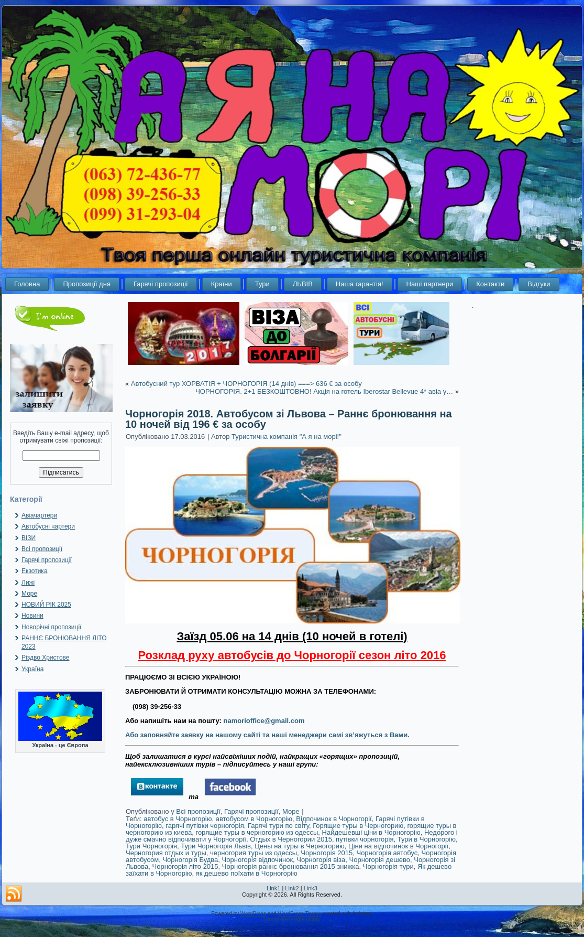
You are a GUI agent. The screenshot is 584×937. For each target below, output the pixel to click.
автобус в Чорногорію (178, 819)
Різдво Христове (45, 657)
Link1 (273, 888)
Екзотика (34, 571)
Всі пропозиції (41, 549)
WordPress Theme (299, 914)
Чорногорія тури (388, 866)
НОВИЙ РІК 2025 (46, 604)
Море (29, 593)
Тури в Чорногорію (427, 839)
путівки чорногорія (364, 839)
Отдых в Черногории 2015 (291, 839)
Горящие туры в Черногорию (358, 826)
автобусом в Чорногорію (254, 819)
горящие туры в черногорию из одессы (256, 832)
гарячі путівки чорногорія (205, 826)
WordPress (253, 914)
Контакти (490, 284)
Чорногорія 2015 (326, 853)
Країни (221, 284)
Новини (32, 615)
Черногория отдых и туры (166, 853)
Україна (32, 669)
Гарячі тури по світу (278, 826)
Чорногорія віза (320, 860)
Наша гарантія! (359, 284)
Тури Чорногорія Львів (216, 846)
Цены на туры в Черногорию (300, 846)
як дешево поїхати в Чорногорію (246, 873)
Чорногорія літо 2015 (185, 866)
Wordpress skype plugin (292, 919)
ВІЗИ (28, 538)
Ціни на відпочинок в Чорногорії (398, 846)
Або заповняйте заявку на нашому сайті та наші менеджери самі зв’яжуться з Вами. (267, 735)
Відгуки (538, 284)
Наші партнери (430, 284)
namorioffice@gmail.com (263, 721)
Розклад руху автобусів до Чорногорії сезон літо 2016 (292, 655)
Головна (27, 284)
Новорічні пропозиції (51, 627)
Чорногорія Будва (190, 860)
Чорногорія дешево (379, 860)
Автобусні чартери (48, 526)
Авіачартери (39, 515)
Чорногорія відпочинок (257, 860)
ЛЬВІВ (303, 284)
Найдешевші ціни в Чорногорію (371, 832)
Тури (262, 284)
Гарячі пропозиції (161, 284)
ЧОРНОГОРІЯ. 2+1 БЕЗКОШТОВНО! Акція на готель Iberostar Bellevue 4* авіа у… (324, 391)
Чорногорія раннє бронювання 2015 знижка (290, 866)
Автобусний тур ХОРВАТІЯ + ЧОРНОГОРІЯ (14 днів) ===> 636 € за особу (246, 383)
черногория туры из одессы (253, 853)
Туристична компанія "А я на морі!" (286, 436)
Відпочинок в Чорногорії (333, 819)
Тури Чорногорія (151, 846)
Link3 (310, 888)
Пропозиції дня (87, 284)
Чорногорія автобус (386, 853)
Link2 (292, 888)
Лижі (28, 582)
